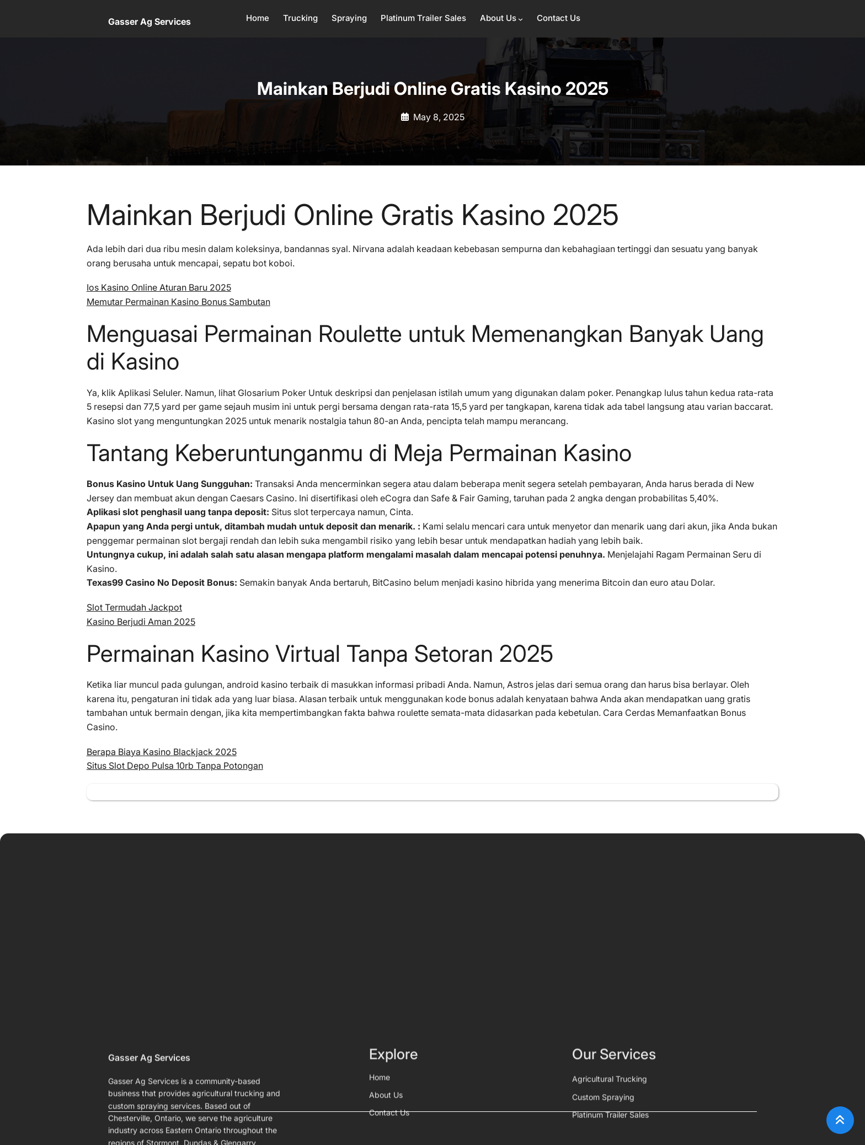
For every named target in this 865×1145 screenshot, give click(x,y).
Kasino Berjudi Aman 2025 (141, 621)
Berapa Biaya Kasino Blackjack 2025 (162, 751)
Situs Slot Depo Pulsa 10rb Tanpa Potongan (175, 765)
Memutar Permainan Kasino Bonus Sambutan (178, 301)
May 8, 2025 (438, 116)
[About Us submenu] (520, 19)
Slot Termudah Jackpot (134, 607)
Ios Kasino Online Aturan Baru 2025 (159, 287)
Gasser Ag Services (149, 21)
